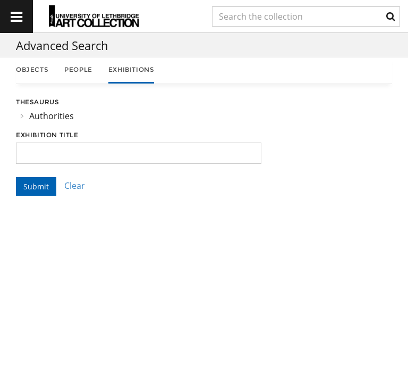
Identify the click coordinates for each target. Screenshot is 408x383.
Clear (74, 186)
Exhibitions (131, 69)
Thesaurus (37, 102)
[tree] (138, 116)
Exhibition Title (47, 135)
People (78, 69)
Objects (32, 69)
